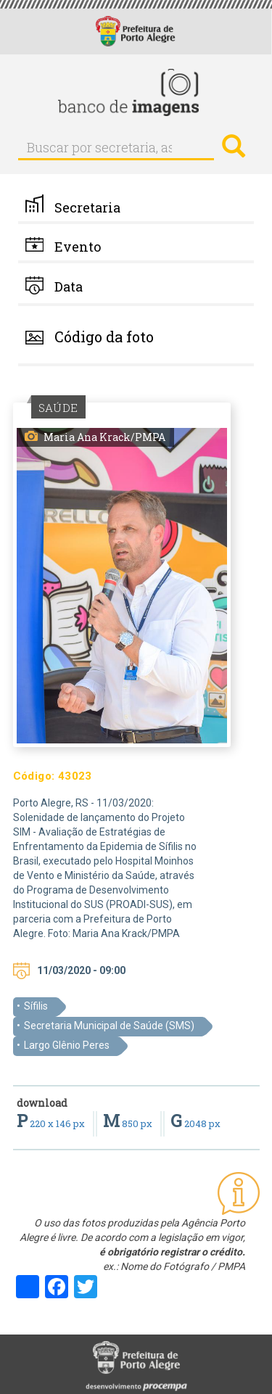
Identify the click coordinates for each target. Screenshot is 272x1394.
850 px (128, 1123)
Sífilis (36, 1006)
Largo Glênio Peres (67, 1045)
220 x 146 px (52, 1123)
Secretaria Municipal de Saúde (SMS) (109, 1025)
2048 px (195, 1123)
